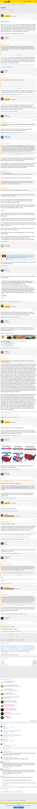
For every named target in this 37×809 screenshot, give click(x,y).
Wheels (9, 649)
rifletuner (22, 645)
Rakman (13, 650)
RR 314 (24, 648)
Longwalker (4, 9)
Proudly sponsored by (6, 679)
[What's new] (33, 1)
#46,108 (35, 274)
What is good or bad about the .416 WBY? (12, 730)
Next (16, 11)
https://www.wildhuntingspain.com (10, 706)
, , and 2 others (12, 417)
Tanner (10, 650)
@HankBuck (3, 105)
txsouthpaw (18, 650)
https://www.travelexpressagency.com (11, 690)
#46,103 (35, 75)
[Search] (35, 1)
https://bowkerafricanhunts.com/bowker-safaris (13, 686)
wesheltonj (7, 646)
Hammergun (28, 651)
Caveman (24, 649)
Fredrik (21, 649)
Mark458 (28, 649)
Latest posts (4, 724)
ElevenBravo (14, 651)
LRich (4, 776)
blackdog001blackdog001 (7, 757)
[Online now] (3, 16)
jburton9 (4, 648)
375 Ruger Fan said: (5, 44)
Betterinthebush (13, 648)
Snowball (15, 757)
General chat (5, 728)
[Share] (32, 19)
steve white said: (4, 358)
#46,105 (35, 119)
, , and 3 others (11, 469)
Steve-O (10, 751)
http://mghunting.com (8, 717)
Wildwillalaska (27, 645)
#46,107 (35, 249)
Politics (4, 726)
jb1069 (2, 645)
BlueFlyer (2, 646)
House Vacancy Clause (10, 24)
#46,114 (35, 477)
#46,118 (35, 561)
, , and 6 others (11, 553)
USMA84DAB (5, 751)
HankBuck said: (4, 143)
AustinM (28, 648)
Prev (5, 11)
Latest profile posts (5, 749)
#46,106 (35, 141)
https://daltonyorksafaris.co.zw (9, 709)
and (7, 67)
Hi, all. (4, 743)
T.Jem (24, 651)
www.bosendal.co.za (9, 345)
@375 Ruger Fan (4, 57)
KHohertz (28, 650)
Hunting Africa (5, 733)
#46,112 (35, 425)
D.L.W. (18, 648)
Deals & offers (5, 737)
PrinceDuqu (33, 664)
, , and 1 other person (12, 33)
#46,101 (35, 19)
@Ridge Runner (4, 145)
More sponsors (33, 720)
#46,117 (35, 547)
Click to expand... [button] (18, 55)
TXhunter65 (6, 651)
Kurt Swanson (20, 651)
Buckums (25, 646)
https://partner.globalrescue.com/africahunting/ (12, 713)
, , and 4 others (9, 111)
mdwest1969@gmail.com (9, 342)
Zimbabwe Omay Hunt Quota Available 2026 (12, 735)
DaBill (25, 650)
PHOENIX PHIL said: (5, 564)
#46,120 (35, 622)
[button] (1, 1)
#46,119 (35, 592)
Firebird (16, 645)
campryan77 (17, 649)
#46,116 (35, 519)
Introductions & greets (7, 746)
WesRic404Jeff (33, 648)
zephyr (33, 645)
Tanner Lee (6, 650)
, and (6, 583)
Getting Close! (6, 739)
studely (21, 650)
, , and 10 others (12, 317)
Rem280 (2, 650)
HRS (31, 649)
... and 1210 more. (4, 652)
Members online (5, 643)
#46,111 (35, 356)
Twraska (29, 646)
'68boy (2, 649)
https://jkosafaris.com (8, 682)
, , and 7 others (12, 301)
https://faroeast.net (7, 698)
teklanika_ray (12, 645)
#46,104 (35, 102)
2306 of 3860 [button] (11, 11)
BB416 (10, 651)
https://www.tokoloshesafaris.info (10, 694)
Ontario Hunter (20, 646)
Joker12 (12, 649)
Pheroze (2, 651)
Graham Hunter (6, 645)
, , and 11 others (10, 347)
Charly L (8, 761)
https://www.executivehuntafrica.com (11, 702)
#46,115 (35, 506)
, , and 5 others (12, 132)
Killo (19, 645)
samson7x (5, 649)
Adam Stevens (14, 646)
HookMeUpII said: (4, 122)
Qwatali (4, 761)
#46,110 (35, 325)
